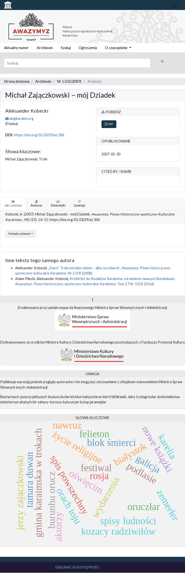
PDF (109, 124)
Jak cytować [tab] (13, 203)
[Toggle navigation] (174, 5)
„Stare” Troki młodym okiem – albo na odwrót (84, 268)
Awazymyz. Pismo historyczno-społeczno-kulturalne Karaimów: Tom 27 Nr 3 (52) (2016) (84, 284)
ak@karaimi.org (21, 118)
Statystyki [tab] (58, 203)
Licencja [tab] (79, 203)
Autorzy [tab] (36, 203)
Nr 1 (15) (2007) (69, 81)
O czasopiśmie (116, 48)
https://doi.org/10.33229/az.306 (39, 135)
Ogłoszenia (88, 48)
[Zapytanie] (77, 63)
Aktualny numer (16, 48)
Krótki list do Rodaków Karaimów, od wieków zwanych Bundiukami (122, 279)
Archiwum (45, 48)
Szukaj (66, 48)
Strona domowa (16, 81)
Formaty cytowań (19, 233)
